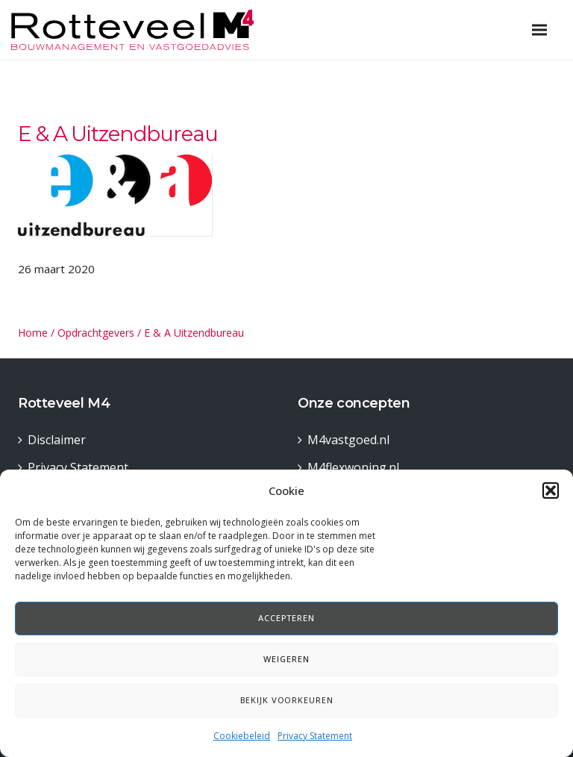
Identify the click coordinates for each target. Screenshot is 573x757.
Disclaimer (57, 440)
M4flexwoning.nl (353, 467)
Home (33, 332)
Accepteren (286, 617)
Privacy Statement (315, 735)
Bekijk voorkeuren (287, 699)
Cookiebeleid (241, 735)
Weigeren (286, 658)
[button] (550, 490)
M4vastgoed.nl (348, 440)
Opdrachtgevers (95, 332)
